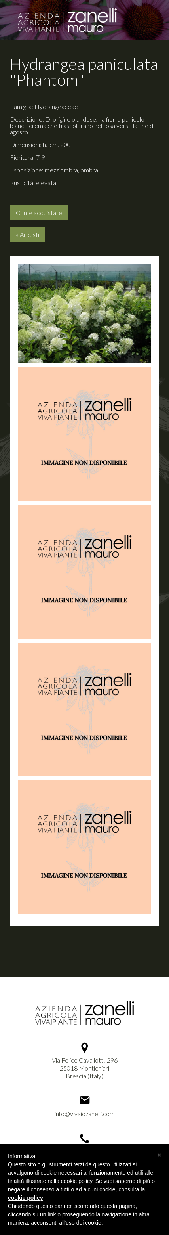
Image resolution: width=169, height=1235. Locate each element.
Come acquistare (39, 212)
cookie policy (25, 1198)
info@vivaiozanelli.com (85, 1113)
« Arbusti (27, 234)
